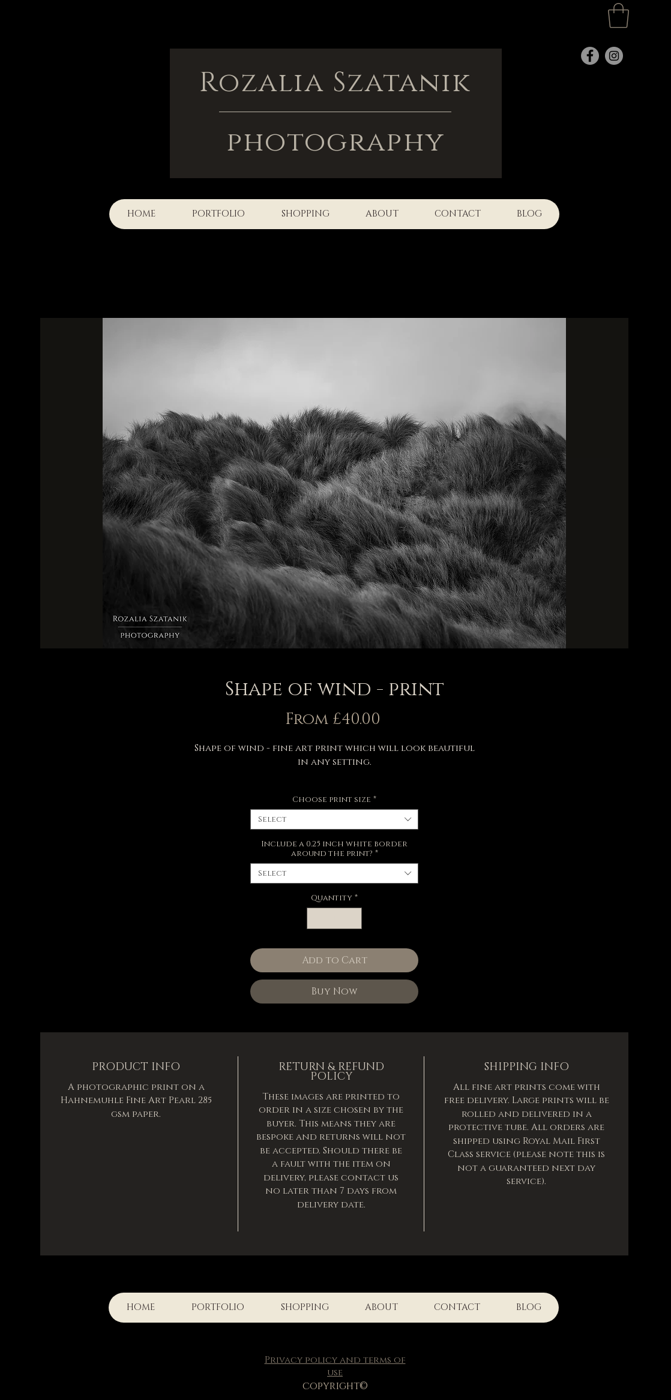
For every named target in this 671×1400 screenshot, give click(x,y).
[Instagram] (614, 56)
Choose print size (334, 799)
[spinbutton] (334, 918)
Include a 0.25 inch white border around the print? (334, 848)
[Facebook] (590, 56)
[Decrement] (315, 918)
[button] (618, 15)
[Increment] (353, 918)
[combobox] (334, 819)
